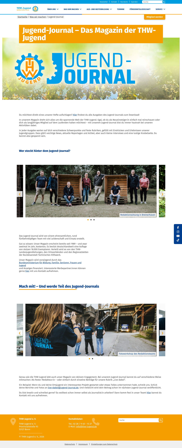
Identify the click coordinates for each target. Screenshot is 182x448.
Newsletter (104, 2)
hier (27, 271)
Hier (75, 115)
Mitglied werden (154, 17)
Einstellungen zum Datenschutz (104, 444)
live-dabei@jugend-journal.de (63, 387)
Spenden (134, 2)
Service (159, 9)
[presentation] (20, 194)
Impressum (83, 444)
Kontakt (114, 2)
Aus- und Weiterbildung (98, 9)
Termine (120, 9)
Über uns (51, 9)
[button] (87, 220)
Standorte (124, 2)
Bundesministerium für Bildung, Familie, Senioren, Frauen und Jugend (50, 264)
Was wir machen (71, 9)
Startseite (22, 17)
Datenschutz (70, 444)
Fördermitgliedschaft (140, 9)
